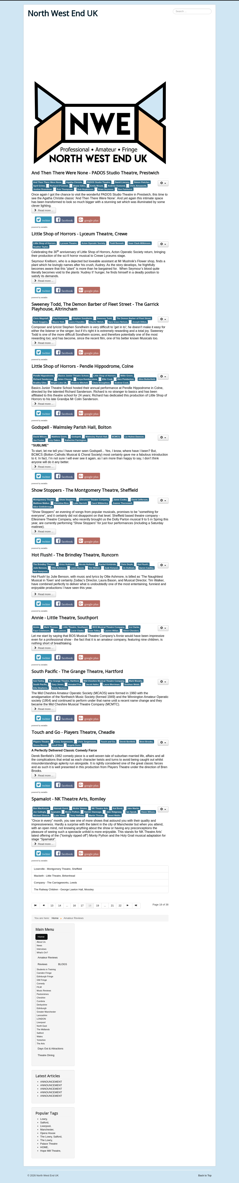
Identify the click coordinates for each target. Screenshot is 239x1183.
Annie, (36, 627)
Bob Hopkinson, (85, 189)
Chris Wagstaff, (41, 318)
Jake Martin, (133, 808)
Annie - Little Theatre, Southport (65, 617)
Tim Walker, (94, 568)
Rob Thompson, (65, 189)
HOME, (44, 1147)
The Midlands (43, 1029)
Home (41, 936)
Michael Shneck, (41, 815)
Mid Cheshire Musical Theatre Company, (104, 681)
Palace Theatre (49, 1143)
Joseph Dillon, (139, 322)
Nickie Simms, (80, 808)
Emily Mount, (96, 186)
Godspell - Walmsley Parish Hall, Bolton (71, 427)
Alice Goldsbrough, (43, 506)
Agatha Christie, (74, 182)
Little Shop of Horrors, (44, 243)
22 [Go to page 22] (120, 905)
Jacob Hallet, (92, 684)
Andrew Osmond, (116, 186)
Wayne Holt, (58, 322)
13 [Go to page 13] (52, 905)
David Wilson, (40, 436)
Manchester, (47, 1129)
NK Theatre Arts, (100, 808)
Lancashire (42, 1015)
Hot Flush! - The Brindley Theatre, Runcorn (75, 555)
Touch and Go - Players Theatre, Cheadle (73, 732)
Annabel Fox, (75, 684)
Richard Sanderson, (43, 379)
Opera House (47, 1133)
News (39, 945)
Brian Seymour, (106, 189)
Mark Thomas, (51, 627)
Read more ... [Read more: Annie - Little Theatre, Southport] (44, 648)
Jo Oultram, (129, 568)
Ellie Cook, (107, 379)
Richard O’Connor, (59, 186)
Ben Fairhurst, (125, 189)
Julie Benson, (40, 568)
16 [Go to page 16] (74, 905)
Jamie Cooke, (120, 499)
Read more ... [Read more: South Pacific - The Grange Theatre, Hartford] (44, 709)
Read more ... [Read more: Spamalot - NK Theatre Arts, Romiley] (44, 843)
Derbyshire (42, 1005)
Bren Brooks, (146, 741)
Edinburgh (42, 1008)
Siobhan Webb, (132, 684)
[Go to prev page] (44, 905)
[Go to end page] (136, 905)
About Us (41, 942)
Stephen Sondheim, (82, 318)
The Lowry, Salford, (51, 1136)
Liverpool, (45, 1126)
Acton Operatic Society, (93, 243)
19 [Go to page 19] (97, 905)
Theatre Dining (46, 1055)
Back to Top (205, 1175)
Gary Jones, (58, 684)
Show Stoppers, (67, 499)
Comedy (41, 983)
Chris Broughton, (101, 383)
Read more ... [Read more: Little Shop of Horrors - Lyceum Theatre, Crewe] (44, 280)
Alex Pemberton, (125, 379)
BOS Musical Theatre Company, (108, 627)
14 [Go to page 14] (59, 905)
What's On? (42, 952)
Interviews (42, 949)
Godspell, (76, 436)
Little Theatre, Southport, (75, 627)
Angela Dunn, (74, 745)
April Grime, (39, 186)
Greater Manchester (46, 1012)
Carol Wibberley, (100, 503)
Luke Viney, (60, 815)
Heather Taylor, (41, 247)
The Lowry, (46, 1140)
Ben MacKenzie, (41, 808)
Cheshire (41, 997)
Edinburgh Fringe (45, 976)
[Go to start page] (36, 905)
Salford (40, 1033)
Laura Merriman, (111, 684)
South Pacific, (40, 684)
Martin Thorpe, (96, 815)
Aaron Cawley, (146, 568)
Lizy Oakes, (54, 440)
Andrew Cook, (122, 383)
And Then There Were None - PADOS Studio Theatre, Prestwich (95, 173)
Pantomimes (43, 994)
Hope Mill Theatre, (50, 1150)
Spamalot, (56, 812)
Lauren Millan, (112, 630)
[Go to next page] (128, 905)
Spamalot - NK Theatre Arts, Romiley (69, 799)
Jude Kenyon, (112, 568)
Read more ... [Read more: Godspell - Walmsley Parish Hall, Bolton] (44, 466)
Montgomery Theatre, (44, 499)
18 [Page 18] (89, 905)
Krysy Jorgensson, (63, 741)
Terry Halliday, (77, 815)
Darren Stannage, (93, 812)
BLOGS (62, 964)
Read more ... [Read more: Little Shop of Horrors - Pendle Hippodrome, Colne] (44, 403)
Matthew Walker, (41, 503)
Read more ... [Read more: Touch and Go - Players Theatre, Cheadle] (44, 775)
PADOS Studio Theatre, (99, 182)
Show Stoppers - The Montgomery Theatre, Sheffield (85, 490)
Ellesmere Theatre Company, (94, 499)
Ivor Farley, (39, 681)
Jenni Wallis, (114, 815)
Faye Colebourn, (41, 630)
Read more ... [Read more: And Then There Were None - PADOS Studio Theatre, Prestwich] (44, 210)
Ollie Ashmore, (59, 568)
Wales (40, 1036)
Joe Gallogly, (40, 812)
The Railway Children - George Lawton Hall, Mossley (64, 889)
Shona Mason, (40, 745)
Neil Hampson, (40, 571)
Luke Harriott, (80, 503)
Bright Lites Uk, (59, 383)
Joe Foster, (39, 440)
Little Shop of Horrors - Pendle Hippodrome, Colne (82, 366)
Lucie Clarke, (77, 630)
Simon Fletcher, (142, 182)
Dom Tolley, (94, 630)
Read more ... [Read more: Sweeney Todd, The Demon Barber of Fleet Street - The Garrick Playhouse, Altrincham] (44, 343)
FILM (39, 987)
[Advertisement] (120, 49)
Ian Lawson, (60, 630)
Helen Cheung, (65, 379)
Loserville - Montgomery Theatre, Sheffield (58, 868)
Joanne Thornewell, (123, 503)
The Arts (41, 1043)
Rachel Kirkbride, (107, 564)
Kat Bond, (118, 808)
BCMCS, (116, 436)
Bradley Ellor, (40, 383)
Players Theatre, (41, 741)
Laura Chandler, (77, 322)
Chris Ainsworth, (138, 186)
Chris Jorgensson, (87, 741)
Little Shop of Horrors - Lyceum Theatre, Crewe (79, 234)
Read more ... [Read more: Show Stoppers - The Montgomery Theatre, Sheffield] (44, 531)
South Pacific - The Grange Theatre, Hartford (77, 671)
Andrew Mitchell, (79, 383)
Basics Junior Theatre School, (73, 375)
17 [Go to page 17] (82, 905)
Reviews (42, 964)
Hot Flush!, (143, 564)
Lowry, (44, 1118)
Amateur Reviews (48, 957)
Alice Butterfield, (146, 379)
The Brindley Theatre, (44, 564)
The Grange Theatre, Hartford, (64, 681)
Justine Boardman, (43, 189)
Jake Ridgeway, (114, 812)
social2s (44, 227)
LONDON (41, 1019)
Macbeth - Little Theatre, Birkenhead (54, 875)
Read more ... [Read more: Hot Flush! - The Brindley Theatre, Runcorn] (44, 594)
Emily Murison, (59, 688)
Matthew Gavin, (59, 436)
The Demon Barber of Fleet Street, (133, 318)
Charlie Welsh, (96, 322)
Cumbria (41, 1001)
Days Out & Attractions (50, 1048)
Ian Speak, (131, 812)
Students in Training (46, 969)
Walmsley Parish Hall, (97, 436)
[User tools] (163, 183)
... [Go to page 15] (67, 905)
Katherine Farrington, (76, 440)
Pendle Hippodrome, (43, 375)
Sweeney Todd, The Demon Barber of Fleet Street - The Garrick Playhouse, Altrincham (95, 306)
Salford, (44, 1122)
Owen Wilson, (148, 812)
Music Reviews (44, 990)
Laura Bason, (77, 568)
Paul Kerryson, (60, 318)
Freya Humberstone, (87, 379)
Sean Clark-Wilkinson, (139, 243)
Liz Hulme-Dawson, (134, 436)
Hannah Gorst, (61, 808)
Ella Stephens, (40, 688)
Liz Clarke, (134, 627)
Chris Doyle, (127, 564)
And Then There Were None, (47, 182)
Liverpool (41, 1022)
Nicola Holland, (87, 564)
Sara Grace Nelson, (118, 322)
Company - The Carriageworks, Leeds (55, 882)
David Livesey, (122, 182)
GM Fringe (42, 980)
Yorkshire (41, 1040)
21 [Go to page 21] (112, 905)
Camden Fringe (44, 973)
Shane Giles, (79, 186)
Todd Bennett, (117, 243)
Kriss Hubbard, (67, 564)
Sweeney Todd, (104, 318)
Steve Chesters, (131, 630)
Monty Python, (72, 812)
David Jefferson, (140, 499)
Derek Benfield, (127, 741)
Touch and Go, (108, 741)
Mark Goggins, (40, 322)
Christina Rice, (61, 503)
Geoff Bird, (57, 745)
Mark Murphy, (136, 681)
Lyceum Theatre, (68, 243)
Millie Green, (126, 375)
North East (42, 1026)
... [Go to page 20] (105, 905)
